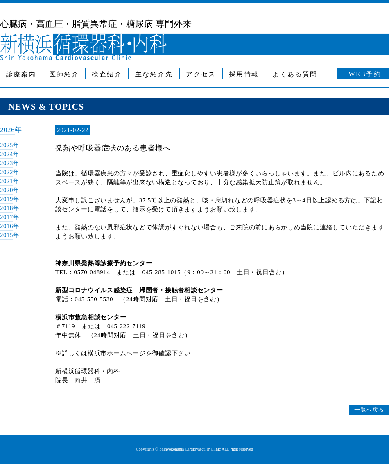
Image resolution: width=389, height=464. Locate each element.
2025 (7, 145)
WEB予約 (365, 74)
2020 (7, 190)
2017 (7, 217)
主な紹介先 (154, 74)
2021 (7, 181)
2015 (7, 235)
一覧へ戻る (368, 409)
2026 (7, 130)
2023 (7, 163)
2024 (7, 154)
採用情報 (244, 74)
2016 (7, 226)
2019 (7, 199)
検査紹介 (107, 74)
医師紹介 (64, 74)
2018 (7, 208)
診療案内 (21, 74)
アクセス (201, 74)
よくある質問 (294, 74)
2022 (7, 172)
